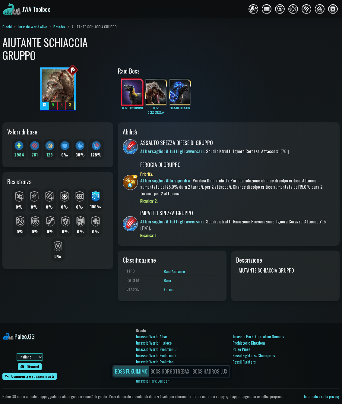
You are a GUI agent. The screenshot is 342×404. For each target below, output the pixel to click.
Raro (167, 280)
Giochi (7, 26)
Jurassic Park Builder (152, 380)
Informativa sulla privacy (322, 396)
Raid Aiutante (174, 271)
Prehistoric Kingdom (249, 342)
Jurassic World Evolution (154, 361)
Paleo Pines (241, 349)
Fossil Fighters (244, 361)
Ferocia (169, 289)
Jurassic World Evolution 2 (156, 355)
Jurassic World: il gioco (154, 342)
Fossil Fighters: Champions (254, 355)
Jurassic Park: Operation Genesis (258, 336)
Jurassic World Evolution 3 (156, 349)
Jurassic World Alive (32, 26)
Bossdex (59, 26)
